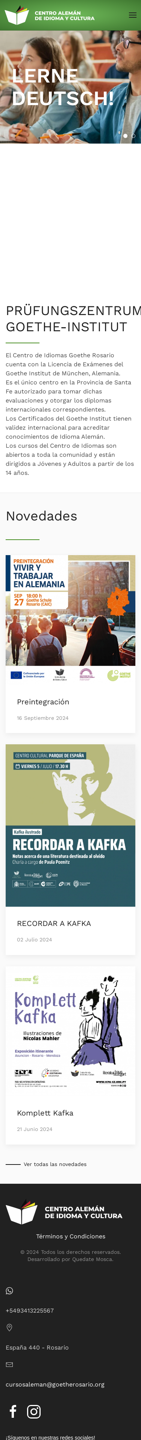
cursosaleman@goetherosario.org (55, 1384)
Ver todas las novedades (55, 1164)
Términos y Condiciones (70, 1236)
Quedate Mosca (92, 1259)
